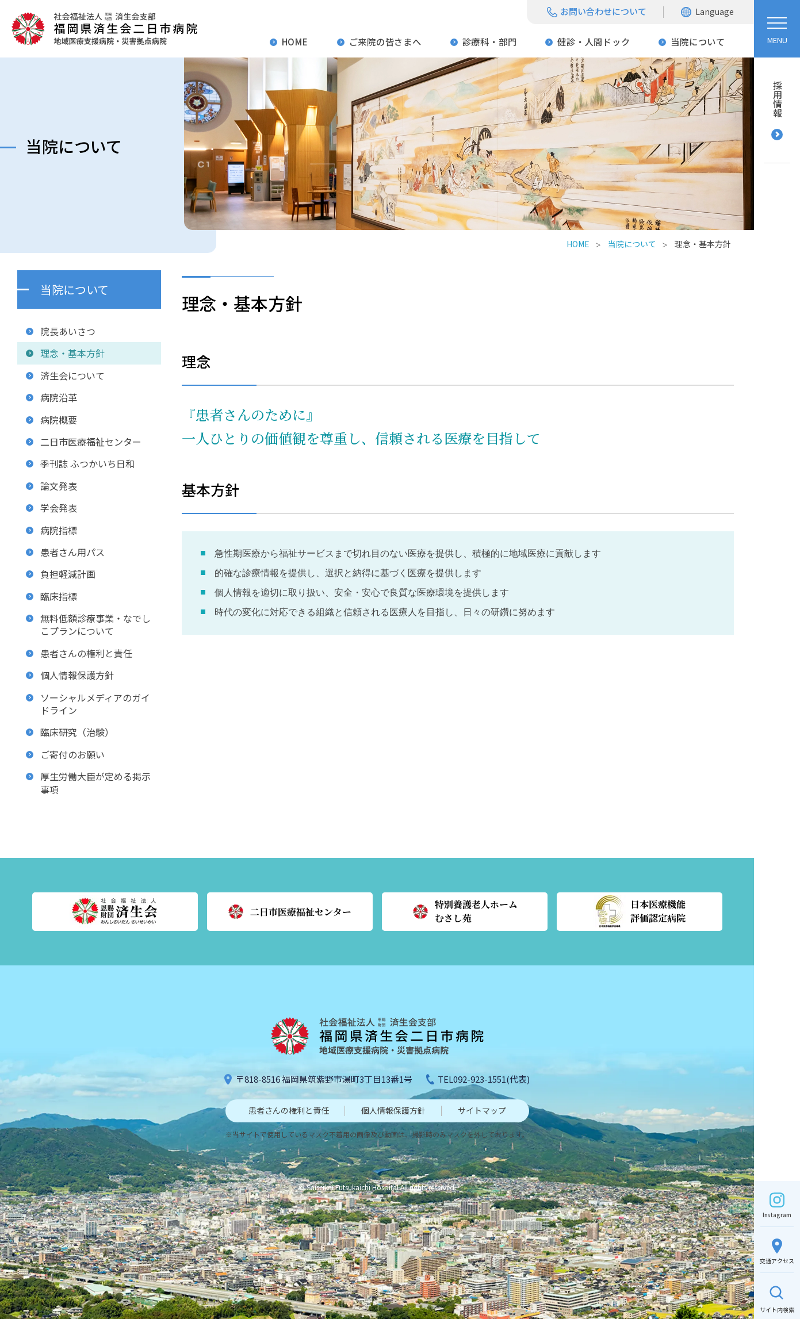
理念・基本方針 (72, 353)
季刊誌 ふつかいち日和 (87, 463)
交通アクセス (777, 1260)
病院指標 (58, 530)
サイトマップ (482, 1110)
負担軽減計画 (67, 574)
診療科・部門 (489, 41)
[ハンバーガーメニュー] (777, 28)
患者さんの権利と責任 (86, 653)
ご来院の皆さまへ (385, 41)
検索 (777, 1309)
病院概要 (58, 420)
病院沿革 (58, 397)
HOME (295, 41)
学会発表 (58, 508)
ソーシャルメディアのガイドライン (95, 704)
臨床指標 (58, 596)
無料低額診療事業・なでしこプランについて (95, 624)
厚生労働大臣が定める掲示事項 (95, 782)
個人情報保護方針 (77, 675)
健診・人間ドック (593, 41)
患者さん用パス (72, 552)
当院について (698, 41)
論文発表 (58, 486)
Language (714, 11)
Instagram (777, 1214)
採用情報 (777, 98)
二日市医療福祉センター (90, 441)
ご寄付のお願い (72, 754)
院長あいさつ (67, 331)
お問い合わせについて (603, 11)
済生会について (72, 375)
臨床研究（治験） (77, 732)
